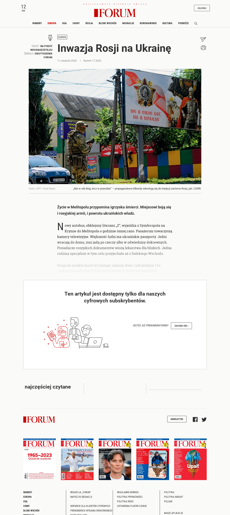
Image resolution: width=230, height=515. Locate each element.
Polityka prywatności (129, 496)
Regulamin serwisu (128, 492)
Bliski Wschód (107, 23)
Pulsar (168, 501)
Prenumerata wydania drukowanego (91, 510)
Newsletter (177, 419)
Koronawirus (148, 23)
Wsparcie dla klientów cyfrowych (90, 506)
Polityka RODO (125, 501)
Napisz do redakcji (81, 496)
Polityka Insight (173, 496)
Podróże (183, 23)
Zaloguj (202, 8)
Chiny (76, 23)
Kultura (167, 23)
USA (64, 23)
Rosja (89, 23)
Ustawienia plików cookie (132, 506)
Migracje (128, 23)
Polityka (169, 492)
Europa (52, 23)
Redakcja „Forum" (80, 492)
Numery (37, 23)
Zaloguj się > (181, 325)
